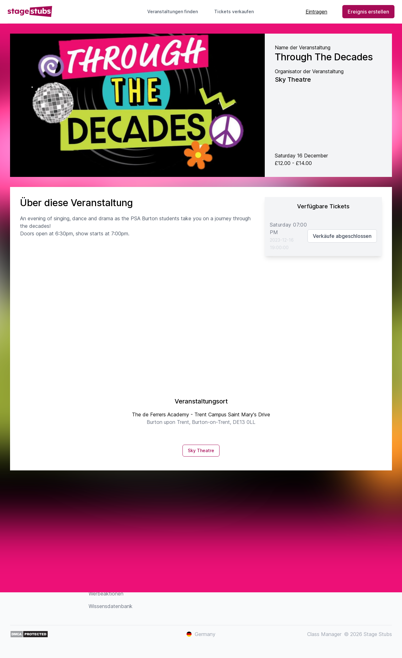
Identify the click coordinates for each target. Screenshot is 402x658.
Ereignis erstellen (368, 11)
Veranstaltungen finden (172, 11)
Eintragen (316, 11)
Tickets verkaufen (236, 11)
